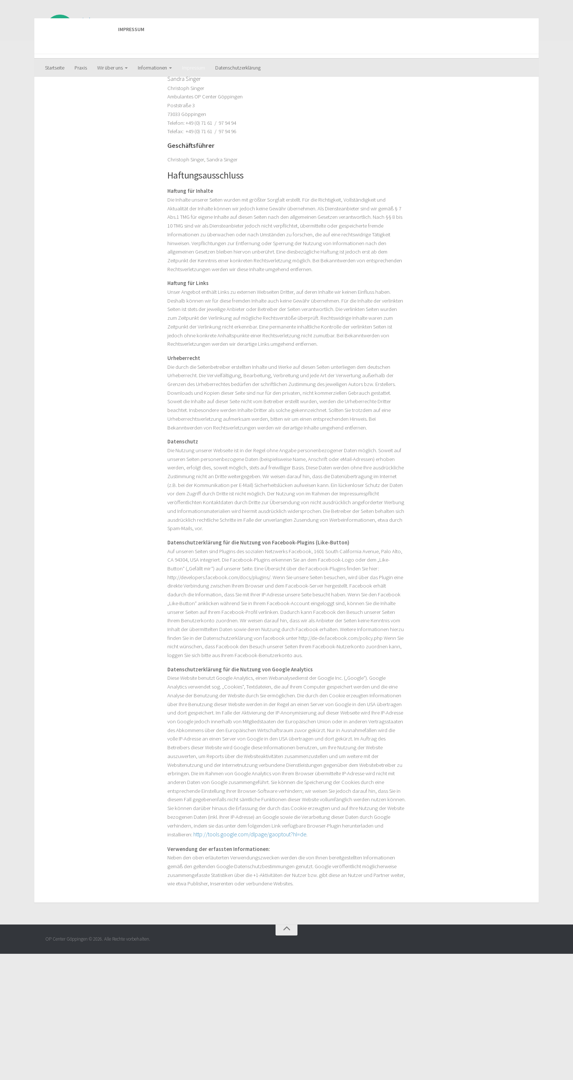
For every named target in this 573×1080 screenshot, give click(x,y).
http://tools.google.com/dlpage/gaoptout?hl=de (223, 957)
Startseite (54, 67)
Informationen (152, 67)
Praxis (81, 67)
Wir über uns (110, 67)
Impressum (193, 67)
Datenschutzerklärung (238, 67)
